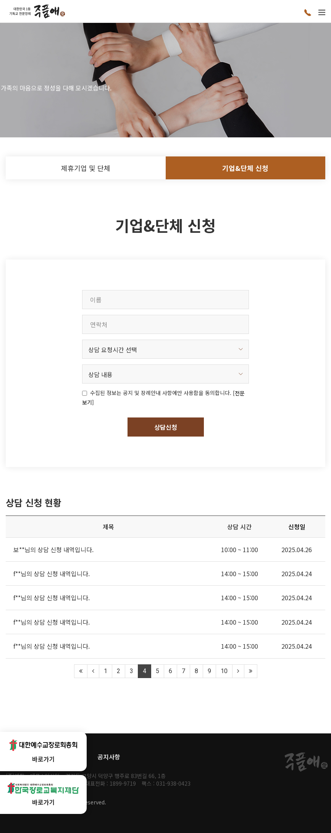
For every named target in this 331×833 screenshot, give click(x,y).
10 (224, 671)
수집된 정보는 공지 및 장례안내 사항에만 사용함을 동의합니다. (160, 421)
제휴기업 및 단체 (85, 168)
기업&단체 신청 (245, 168)
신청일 (296, 526)
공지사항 (108, 756)
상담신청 (165, 455)
